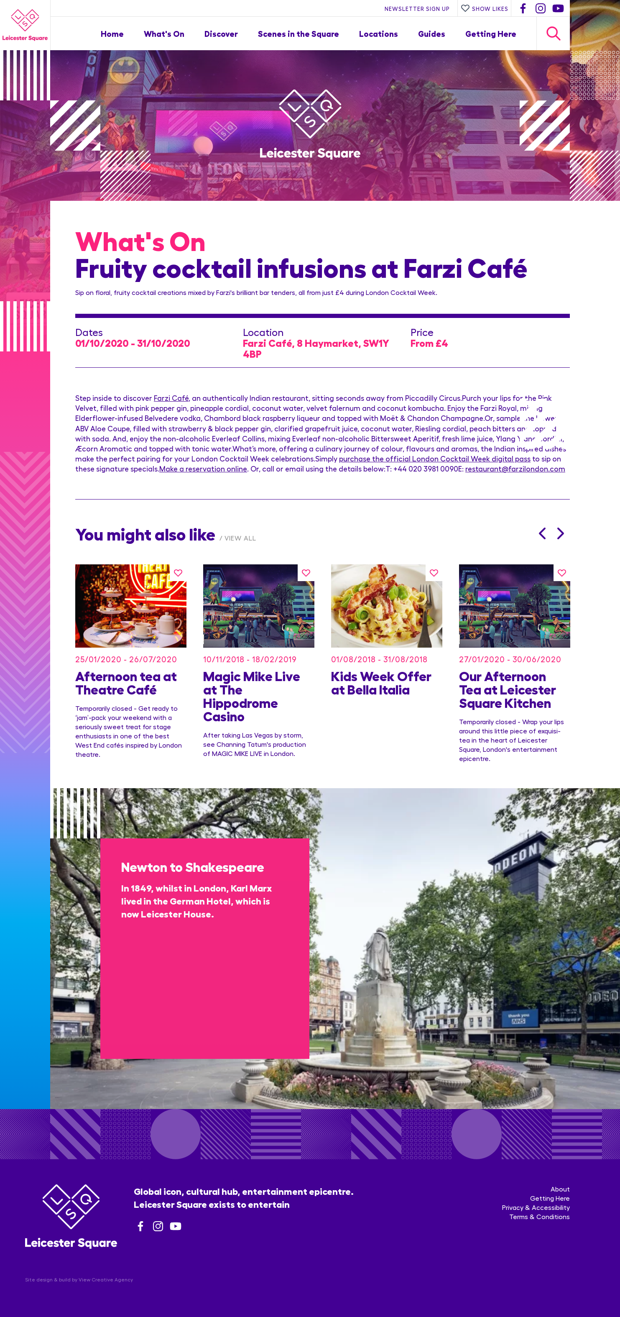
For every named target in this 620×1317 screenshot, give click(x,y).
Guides (431, 33)
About (560, 1189)
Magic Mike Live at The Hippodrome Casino (251, 695)
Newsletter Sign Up (417, 8)
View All (240, 538)
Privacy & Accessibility (536, 1207)
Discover (221, 33)
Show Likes (484, 8)
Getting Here (490, 33)
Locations (378, 33)
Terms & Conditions (539, 1216)
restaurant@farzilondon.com (515, 468)
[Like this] (178, 572)
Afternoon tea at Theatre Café (126, 682)
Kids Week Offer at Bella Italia (381, 682)
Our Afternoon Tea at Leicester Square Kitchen (507, 688)
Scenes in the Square (298, 33)
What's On (164, 33)
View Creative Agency (106, 1279)
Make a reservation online (203, 468)
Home (112, 33)
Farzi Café (171, 397)
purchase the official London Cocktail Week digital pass (435, 458)
